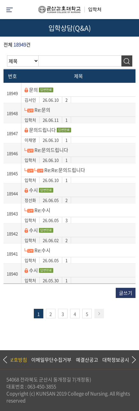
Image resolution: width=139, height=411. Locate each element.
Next (131, 360)
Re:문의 (37, 109)
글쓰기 (125, 292)
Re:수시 (37, 210)
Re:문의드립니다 (46, 149)
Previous (5, 360)
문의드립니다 (48, 129)
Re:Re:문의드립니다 (55, 170)
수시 (39, 190)
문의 (39, 89)
